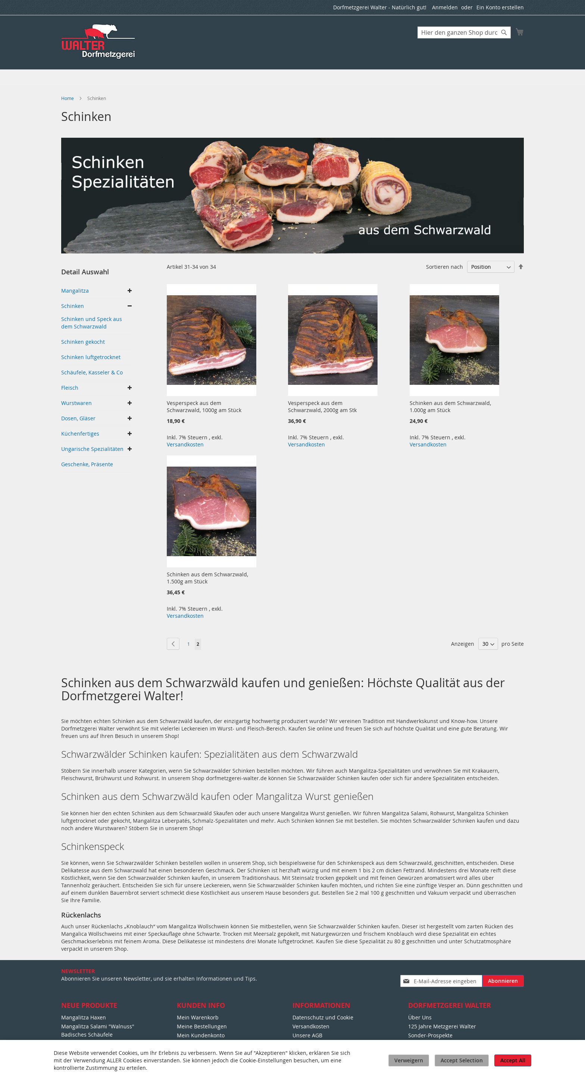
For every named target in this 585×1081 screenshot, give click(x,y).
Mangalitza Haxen (83, 1017)
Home (68, 98)
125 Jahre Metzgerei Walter (442, 1026)
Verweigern (408, 1060)
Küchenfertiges (80, 433)
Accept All (512, 1060)
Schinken (72, 305)
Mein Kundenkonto (201, 1035)
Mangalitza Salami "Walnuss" (97, 1026)
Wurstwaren (76, 402)
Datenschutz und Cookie (322, 1017)
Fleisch (69, 387)
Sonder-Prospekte (430, 1035)
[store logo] (99, 42)
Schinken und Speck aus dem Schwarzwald (91, 322)
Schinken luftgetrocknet (91, 357)
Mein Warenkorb (198, 1017)
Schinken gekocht (83, 341)
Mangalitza (75, 290)
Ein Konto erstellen (500, 7)
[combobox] (464, 32)
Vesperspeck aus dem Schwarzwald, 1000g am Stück (204, 406)
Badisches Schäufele (87, 1034)
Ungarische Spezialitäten (92, 448)
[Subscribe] (503, 981)
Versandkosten (185, 444)
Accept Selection (462, 1060)
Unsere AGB (307, 1035)
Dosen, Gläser (78, 418)
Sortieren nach (444, 266)
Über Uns (420, 1017)
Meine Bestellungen (202, 1026)
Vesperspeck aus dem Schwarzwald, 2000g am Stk (322, 406)
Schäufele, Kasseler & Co (92, 372)
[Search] (504, 32)
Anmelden (445, 7)
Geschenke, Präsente (87, 464)
